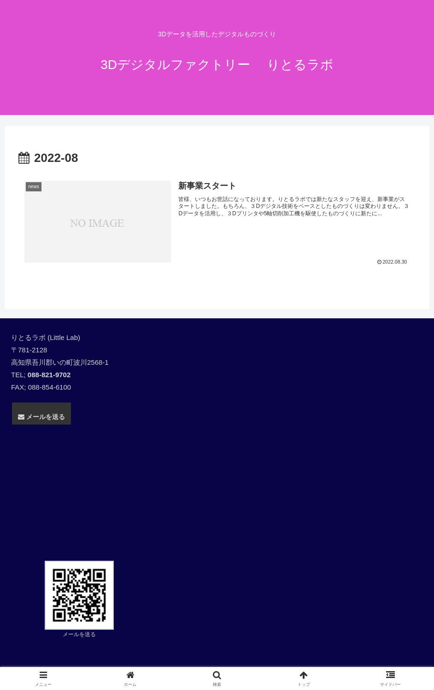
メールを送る (41, 416)
